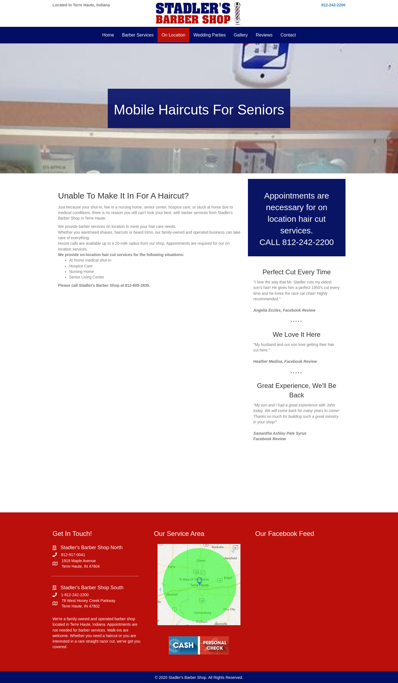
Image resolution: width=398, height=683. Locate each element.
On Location (173, 35)
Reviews (264, 35)
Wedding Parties (209, 35)
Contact (288, 35)
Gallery (241, 35)
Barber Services (138, 35)
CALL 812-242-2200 (297, 242)
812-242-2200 (333, 5)
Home (108, 35)
